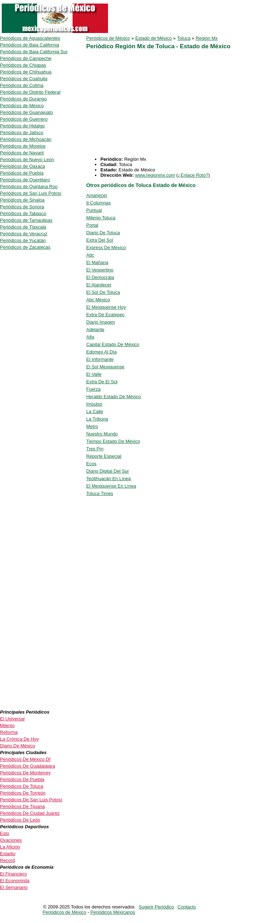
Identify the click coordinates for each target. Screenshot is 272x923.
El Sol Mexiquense (105, 366)
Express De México (106, 247)
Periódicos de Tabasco (23, 213)
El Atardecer (98, 284)
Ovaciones (11, 840)
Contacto (186, 907)
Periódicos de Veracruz (23, 233)
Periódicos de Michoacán (25, 139)
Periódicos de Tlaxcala (23, 227)
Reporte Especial (103, 456)
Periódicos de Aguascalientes (30, 38)
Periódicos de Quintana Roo (29, 186)
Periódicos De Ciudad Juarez (30, 813)
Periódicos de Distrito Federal (30, 92)
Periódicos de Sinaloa (22, 200)
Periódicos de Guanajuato (26, 112)
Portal (92, 225)
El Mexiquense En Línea (111, 486)
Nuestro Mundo (102, 433)
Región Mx (206, 38)
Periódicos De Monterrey (25, 772)
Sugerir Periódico (156, 907)
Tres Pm (94, 448)
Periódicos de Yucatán (23, 240)
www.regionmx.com (155, 175)
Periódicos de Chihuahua (25, 72)
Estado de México (153, 38)
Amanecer (96, 195)
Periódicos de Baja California (29, 45)
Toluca (184, 38)
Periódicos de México (108, 38)
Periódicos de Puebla (22, 173)
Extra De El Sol (101, 381)
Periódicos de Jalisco (21, 132)
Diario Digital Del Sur (107, 471)
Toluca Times (99, 493)
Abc (90, 255)
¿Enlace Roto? (193, 175)
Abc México (98, 299)
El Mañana (97, 262)
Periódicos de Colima (22, 85)
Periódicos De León (20, 820)
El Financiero (13, 874)
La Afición (10, 847)
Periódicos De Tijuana (22, 806)
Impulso (94, 404)
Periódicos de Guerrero (23, 119)
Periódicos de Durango (23, 98)
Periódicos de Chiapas (23, 65)
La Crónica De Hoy (19, 739)
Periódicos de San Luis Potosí (30, 193)
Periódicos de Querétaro (25, 179)
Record (7, 860)
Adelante (95, 329)
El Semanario (14, 887)
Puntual (94, 210)
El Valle (93, 374)
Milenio (7, 725)
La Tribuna (97, 419)
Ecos (91, 463)
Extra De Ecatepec (105, 314)
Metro (92, 426)
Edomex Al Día (101, 352)
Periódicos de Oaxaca (22, 166)
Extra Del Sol (99, 240)
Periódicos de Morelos (23, 146)
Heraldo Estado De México (113, 396)
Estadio (7, 853)
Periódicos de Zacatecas (25, 247)
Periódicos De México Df (25, 759)
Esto (4, 833)
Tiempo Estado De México (113, 441)
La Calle (94, 411)
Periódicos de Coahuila (23, 78)
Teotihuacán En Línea (108, 478)
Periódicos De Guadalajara (27, 766)
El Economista (14, 880)
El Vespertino (99, 270)
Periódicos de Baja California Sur (34, 51)
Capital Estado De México (112, 344)
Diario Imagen (100, 322)
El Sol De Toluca (103, 292)
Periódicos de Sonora (22, 206)
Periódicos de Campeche (25, 58)
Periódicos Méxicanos (112, 912)
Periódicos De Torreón (22, 793)
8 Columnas (98, 202)
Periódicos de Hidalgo (22, 125)
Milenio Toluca (100, 217)
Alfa (90, 337)
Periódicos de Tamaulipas (26, 220)
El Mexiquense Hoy (106, 307)
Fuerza (93, 389)
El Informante (99, 359)
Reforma (9, 732)
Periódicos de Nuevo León (27, 159)
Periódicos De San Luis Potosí (31, 799)
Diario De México (17, 745)
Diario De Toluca (103, 232)
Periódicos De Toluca (21, 786)
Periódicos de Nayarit (22, 152)
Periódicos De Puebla (22, 779)
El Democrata (100, 277)
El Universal (12, 718)
